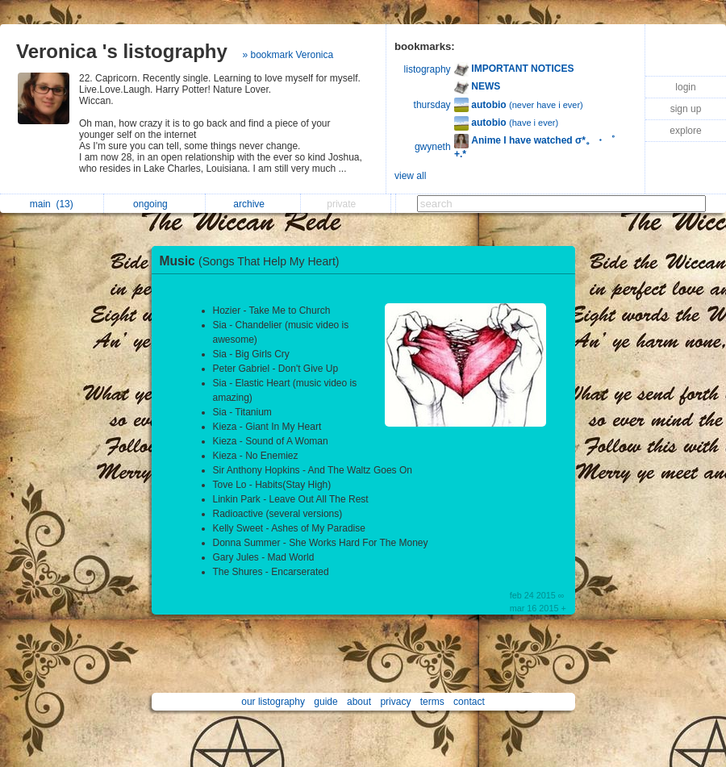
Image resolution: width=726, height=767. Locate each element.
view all (410, 175)
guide (325, 701)
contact (469, 701)
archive (253, 204)
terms (432, 701)
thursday (432, 104)
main (51, 204)
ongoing (154, 204)
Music (254, 261)
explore (685, 130)
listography (427, 69)
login (685, 87)
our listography (273, 701)
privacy (395, 701)
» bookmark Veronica (287, 54)
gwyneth (433, 146)
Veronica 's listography (121, 51)
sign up (686, 109)
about (359, 701)
